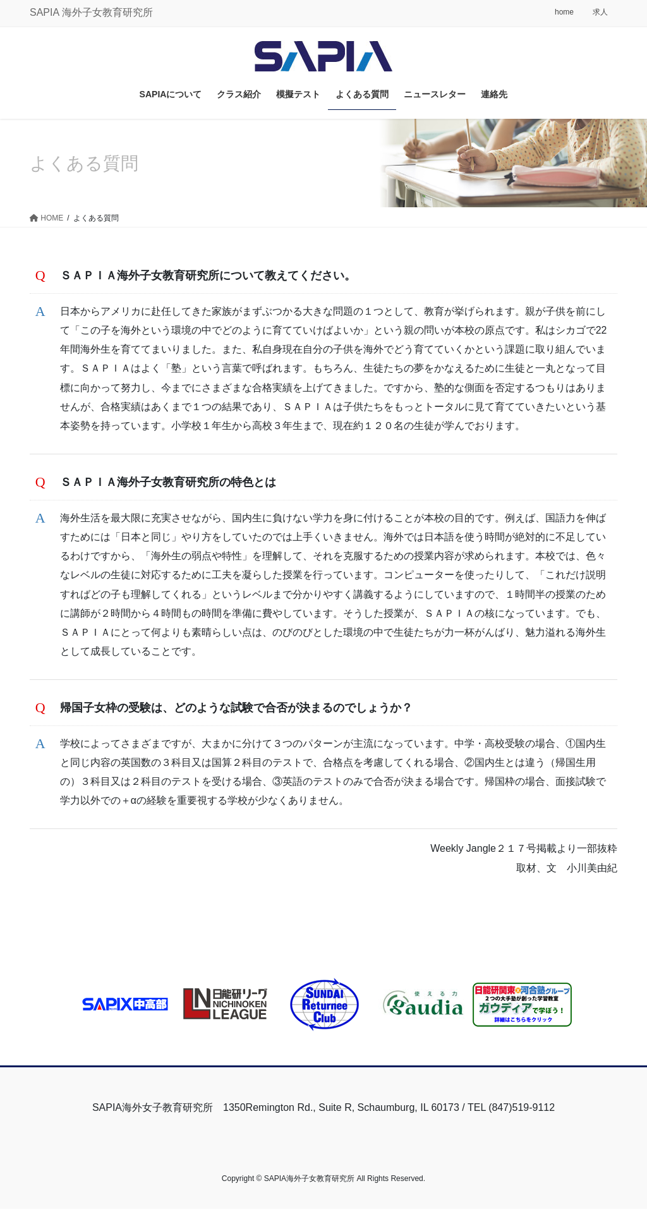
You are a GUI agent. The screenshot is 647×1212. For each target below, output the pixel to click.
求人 (600, 12)
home (564, 12)
